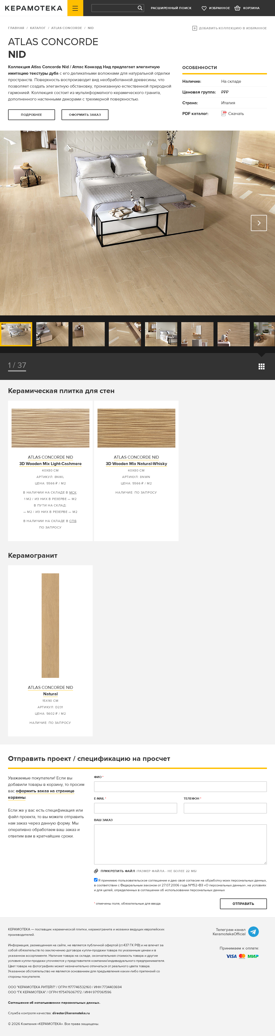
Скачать (236, 113)
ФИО (98, 777)
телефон (192, 799)
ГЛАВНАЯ (16, 28)
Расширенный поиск (171, 8)
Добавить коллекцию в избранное (233, 28)
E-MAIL (100, 799)
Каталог (38, 28)
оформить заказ (85, 115)
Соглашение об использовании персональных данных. (54, 1003)
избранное (219, 8)
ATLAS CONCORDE (66, 28)
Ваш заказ (103, 820)
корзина (251, 8)
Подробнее (31, 115)
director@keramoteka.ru (71, 1013)
